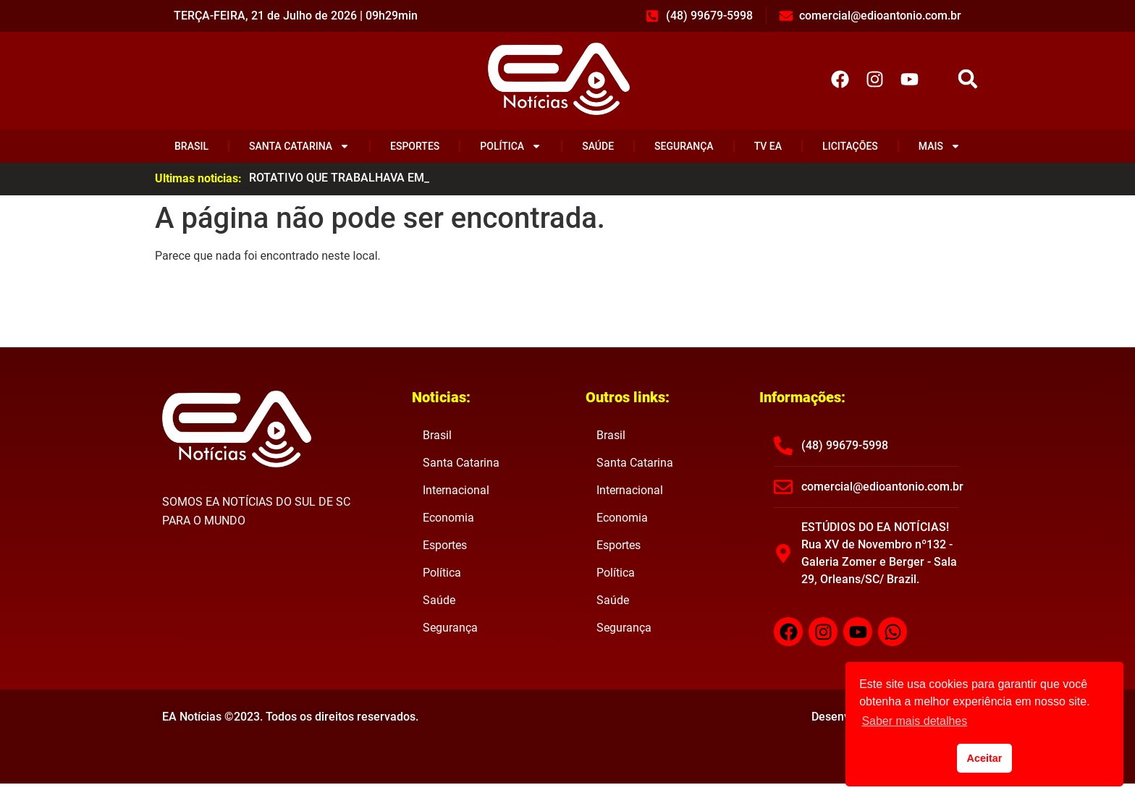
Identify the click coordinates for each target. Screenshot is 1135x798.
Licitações (850, 146)
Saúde (598, 146)
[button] (968, 79)
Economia (448, 518)
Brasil (191, 146)
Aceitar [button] (985, 758)
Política (510, 146)
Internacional (456, 490)
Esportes (414, 146)
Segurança (684, 146)
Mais (940, 146)
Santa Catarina (299, 146)
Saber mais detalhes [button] (914, 721)
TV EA (768, 146)
